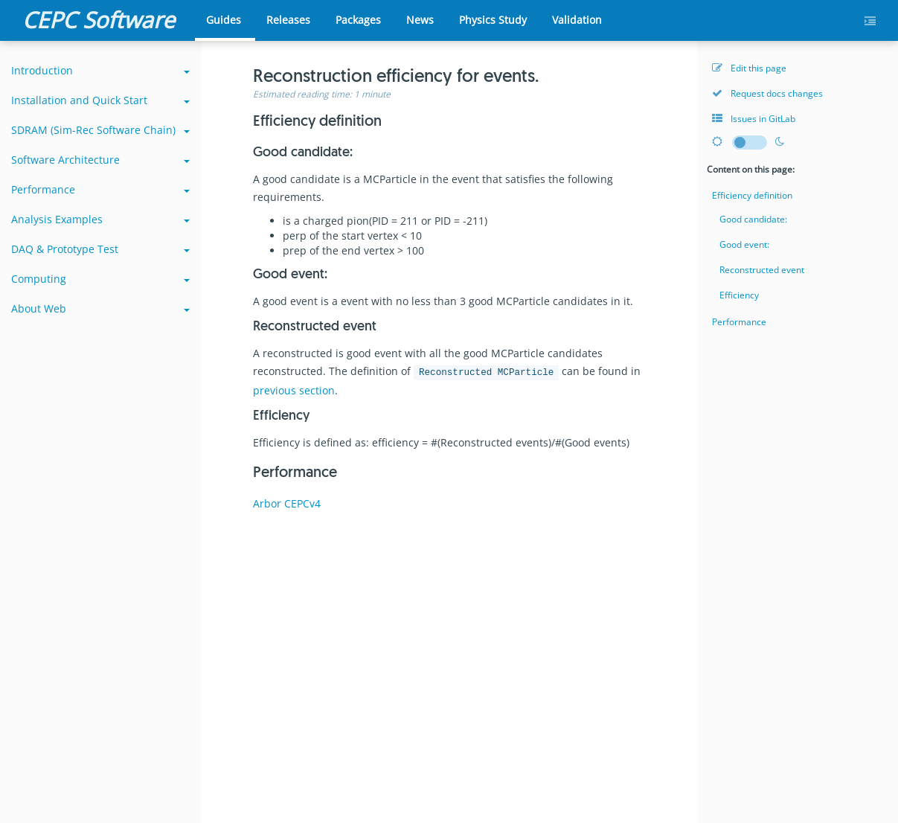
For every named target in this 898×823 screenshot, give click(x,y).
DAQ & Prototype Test (100, 249)
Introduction (100, 70)
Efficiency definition (752, 195)
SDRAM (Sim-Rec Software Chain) (100, 130)
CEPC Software (98, 19)
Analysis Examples (100, 219)
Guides (223, 20)
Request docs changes (767, 93)
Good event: (744, 244)
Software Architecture (100, 160)
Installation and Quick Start (100, 100)
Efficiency (739, 295)
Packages (358, 20)
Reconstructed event (761, 269)
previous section (294, 390)
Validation (577, 20)
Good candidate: (753, 219)
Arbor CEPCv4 (287, 503)
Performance (100, 189)
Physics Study (493, 20)
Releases (288, 20)
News (420, 20)
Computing (100, 279)
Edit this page (749, 68)
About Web (100, 308)
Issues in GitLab (753, 118)
